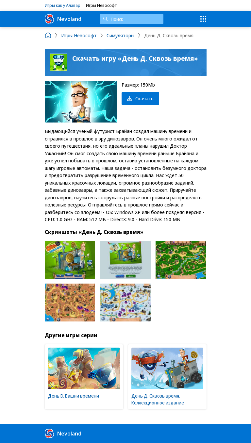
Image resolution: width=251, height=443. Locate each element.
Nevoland (63, 19)
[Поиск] (131, 19)
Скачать (140, 98)
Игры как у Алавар (62, 5)
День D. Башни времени (73, 396)
